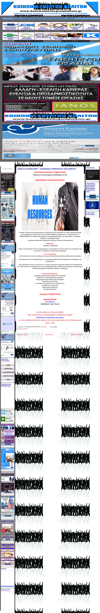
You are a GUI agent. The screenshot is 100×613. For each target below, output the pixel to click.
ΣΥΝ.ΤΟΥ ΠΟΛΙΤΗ (8, 376)
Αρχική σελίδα (49, 334)
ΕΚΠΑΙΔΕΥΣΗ (24, 328)
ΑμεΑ (8, 379)
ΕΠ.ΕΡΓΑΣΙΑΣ (8, 368)
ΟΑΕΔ (8, 365)
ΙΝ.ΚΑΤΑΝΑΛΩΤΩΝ (8, 372)
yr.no (13, 331)
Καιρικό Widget (8, 324)
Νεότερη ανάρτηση (22, 334)
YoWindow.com (5, 331)
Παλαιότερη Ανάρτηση (76, 334)
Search (90, 176)
